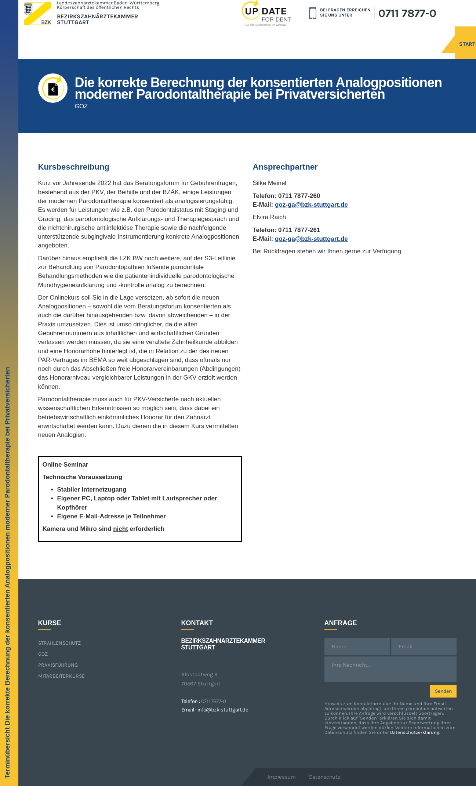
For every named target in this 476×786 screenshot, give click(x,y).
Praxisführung (58, 665)
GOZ (43, 654)
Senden (443, 691)
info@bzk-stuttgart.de (222, 709)
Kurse (447, 35)
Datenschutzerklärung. (415, 732)
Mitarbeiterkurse (61, 676)
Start (408, 35)
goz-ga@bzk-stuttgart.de (311, 204)
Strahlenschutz (59, 643)
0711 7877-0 (407, 13)
